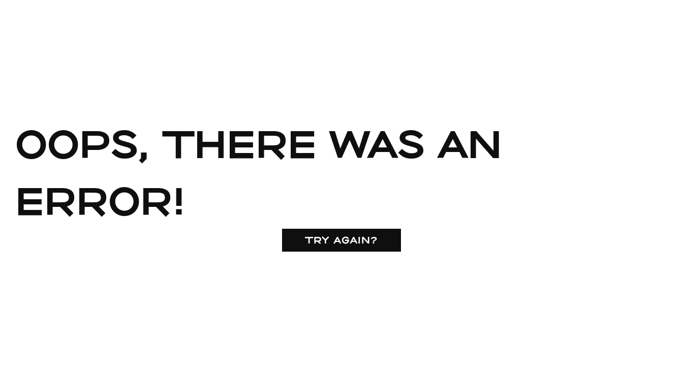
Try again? (341, 240)
